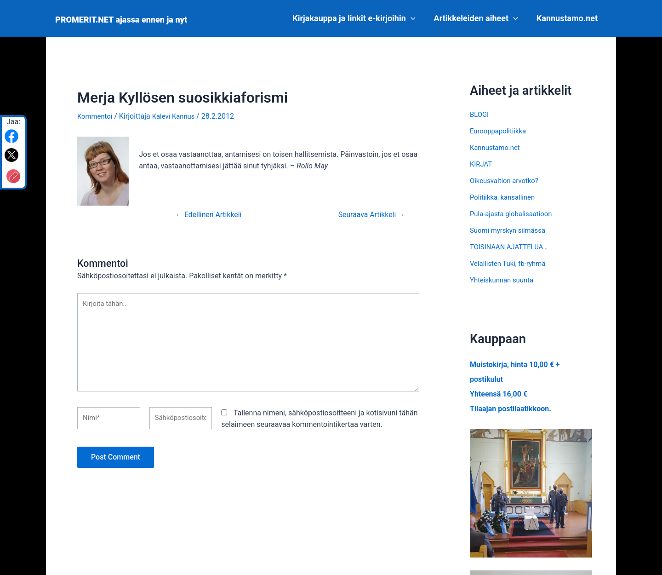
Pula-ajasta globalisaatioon (514, 213)
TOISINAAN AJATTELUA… (512, 246)
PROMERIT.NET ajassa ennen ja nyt (121, 19)
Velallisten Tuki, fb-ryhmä (510, 263)
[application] (415, 18)
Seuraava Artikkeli (368, 214)
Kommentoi (96, 116)
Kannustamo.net (568, 18)
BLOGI (480, 114)
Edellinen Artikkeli (212, 214)
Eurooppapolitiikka (500, 130)
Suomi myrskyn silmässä (510, 230)
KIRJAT (482, 164)
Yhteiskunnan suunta (504, 280)
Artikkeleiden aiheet (479, 18)
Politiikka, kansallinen (505, 197)
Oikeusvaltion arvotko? (507, 180)
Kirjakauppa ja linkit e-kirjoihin (358, 18)
